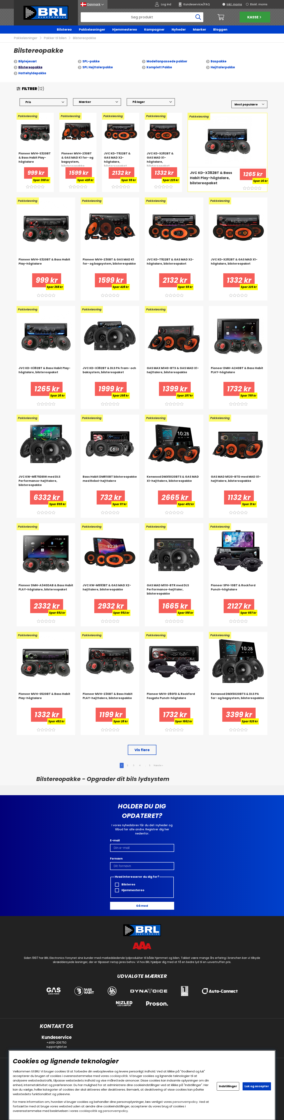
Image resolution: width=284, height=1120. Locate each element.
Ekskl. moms (258, 4)
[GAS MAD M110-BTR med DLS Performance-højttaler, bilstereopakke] (174, 591)
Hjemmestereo (124, 29)
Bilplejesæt (27, 61)
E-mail (115, 841)
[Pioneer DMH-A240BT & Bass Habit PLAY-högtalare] (238, 374)
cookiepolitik (119, 1076)
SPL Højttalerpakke (97, 67)
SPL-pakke (91, 61)
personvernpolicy (185, 1102)
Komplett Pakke (159, 67)
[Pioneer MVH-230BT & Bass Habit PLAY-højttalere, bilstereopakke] (110, 700)
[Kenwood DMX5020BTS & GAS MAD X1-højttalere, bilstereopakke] (174, 483)
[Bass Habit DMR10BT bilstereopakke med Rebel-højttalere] (110, 483)
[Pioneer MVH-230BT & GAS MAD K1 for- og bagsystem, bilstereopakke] (78, 159)
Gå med (142, 906)
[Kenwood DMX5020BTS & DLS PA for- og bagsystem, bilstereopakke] (238, 700)
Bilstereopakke (84, 38)
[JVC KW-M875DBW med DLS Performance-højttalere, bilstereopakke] (46, 483)
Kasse (254, 17)
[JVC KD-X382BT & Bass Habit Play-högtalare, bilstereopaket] (212, 178)
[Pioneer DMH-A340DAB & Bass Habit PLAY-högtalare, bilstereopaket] (46, 591)
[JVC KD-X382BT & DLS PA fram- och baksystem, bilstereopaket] (110, 374)
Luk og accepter (257, 1086)
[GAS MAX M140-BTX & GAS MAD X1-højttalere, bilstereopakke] (174, 374)
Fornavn (116, 859)
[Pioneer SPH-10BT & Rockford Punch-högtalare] (238, 591)
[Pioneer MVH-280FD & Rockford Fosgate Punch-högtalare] (174, 700)
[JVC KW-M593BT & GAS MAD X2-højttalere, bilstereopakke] (110, 591)
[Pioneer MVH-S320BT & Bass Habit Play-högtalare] (35, 159)
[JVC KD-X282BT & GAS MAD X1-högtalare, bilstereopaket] (163, 159)
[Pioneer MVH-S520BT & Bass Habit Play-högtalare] (46, 700)
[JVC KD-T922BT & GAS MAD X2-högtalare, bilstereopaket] (120, 159)
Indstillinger (228, 1086)
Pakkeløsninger (92, 29)
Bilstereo (64, 29)
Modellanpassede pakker (167, 61)
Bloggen (220, 29)
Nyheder (179, 29)
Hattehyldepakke (32, 73)
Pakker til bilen (55, 38)
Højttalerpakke (223, 67)
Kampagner (154, 29)
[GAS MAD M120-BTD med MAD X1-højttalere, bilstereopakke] (238, 483)
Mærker (199, 29)
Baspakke (218, 61)
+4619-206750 (56, 1043)
